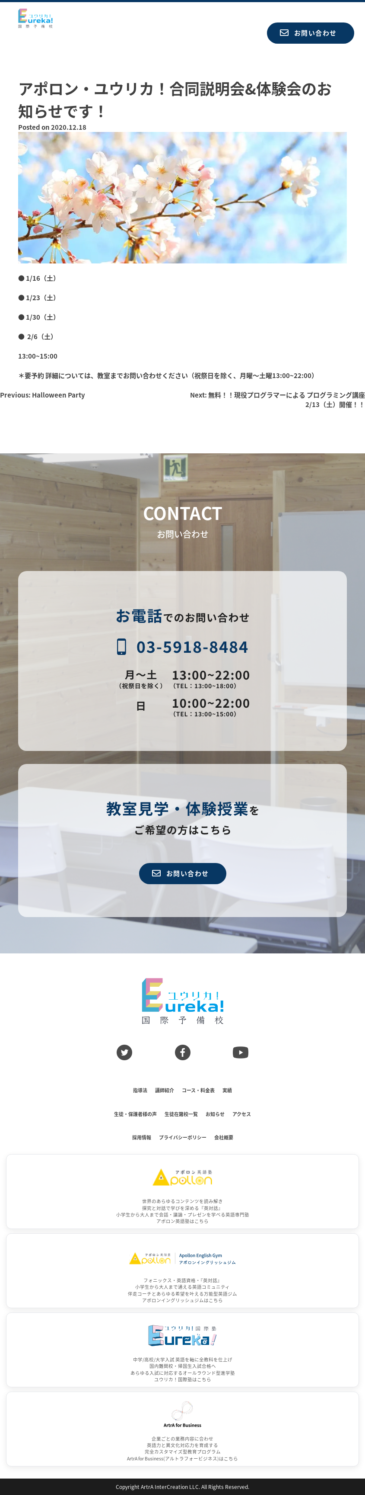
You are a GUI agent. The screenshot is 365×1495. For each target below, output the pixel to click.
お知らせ (215, 1113)
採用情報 (141, 1137)
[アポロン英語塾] (182, 1192)
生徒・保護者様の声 (135, 1113)
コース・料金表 (198, 1090)
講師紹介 (164, 1090)
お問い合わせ (308, 32)
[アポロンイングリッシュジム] (182, 1271)
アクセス (241, 1113)
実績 (227, 1090)
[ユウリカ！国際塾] (182, 1350)
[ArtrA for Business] (182, 1429)
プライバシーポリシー (182, 1137)
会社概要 (223, 1137)
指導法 (140, 1090)
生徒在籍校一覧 (181, 1113)
